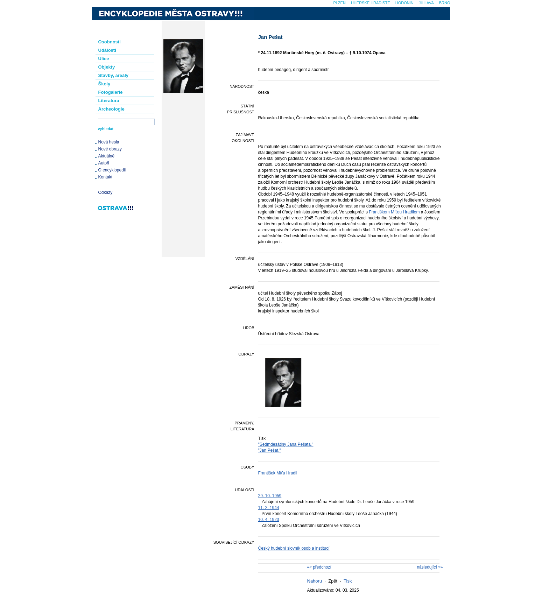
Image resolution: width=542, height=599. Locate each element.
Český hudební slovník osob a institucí (294, 548)
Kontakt (105, 177)
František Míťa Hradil (277, 473)
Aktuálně (106, 156)
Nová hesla (108, 142)
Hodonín (404, 3)
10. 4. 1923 (268, 519)
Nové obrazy (110, 149)
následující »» (430, 567)
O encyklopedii (112, 170)
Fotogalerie (110, 92)
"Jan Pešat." (269, 450)
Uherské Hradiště (370, 3)
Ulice (103, 58)
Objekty (106, 67)
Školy (104, 83)
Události (107, 50)
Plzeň (339, 3)
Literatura (108, 100)
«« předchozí (319, 567)
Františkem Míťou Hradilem (394, 212)
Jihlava (426, 3)
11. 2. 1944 (268, 507)
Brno (444, 3)
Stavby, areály (113, 75)
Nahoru (314, 581)
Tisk (348, 581)
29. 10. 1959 (270, 495)
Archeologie (111, 109)
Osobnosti (109, 41)
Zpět (332, 581)
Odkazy (105, 192)
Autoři (103, 163)
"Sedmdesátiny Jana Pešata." (286, 444)
